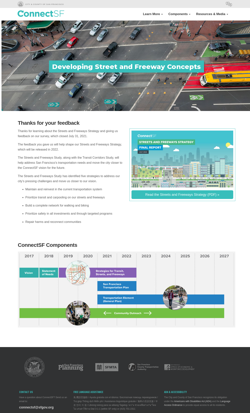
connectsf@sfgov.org (36, 407)
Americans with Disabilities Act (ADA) (192, 401)
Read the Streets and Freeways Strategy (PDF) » (182, 195)
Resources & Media (212, 14)
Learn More (153, 14)
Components (179, 14)
